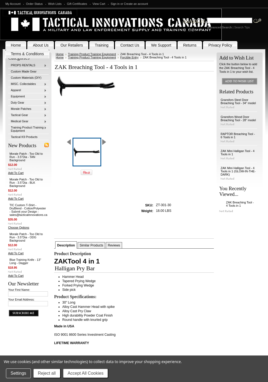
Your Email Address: (21, 299)
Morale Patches (27, 109)
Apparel (27, 90)
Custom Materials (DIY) (26, 77)
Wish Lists (55, 3)
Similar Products (91, 245)
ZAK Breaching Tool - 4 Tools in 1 (240, 204)
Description (66, 245)
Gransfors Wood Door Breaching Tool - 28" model (238, 118)
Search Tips (242, 27)
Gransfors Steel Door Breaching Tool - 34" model (238, 101)
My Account (13, 3)
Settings (18, 373)
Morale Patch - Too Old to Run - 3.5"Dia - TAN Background (26, 157)
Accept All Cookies (86, 373)
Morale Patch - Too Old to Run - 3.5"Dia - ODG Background (26, 237)
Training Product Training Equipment (27, 129)
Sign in (115, 3)
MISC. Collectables (27, 84)
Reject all (47, 373)
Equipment (27, 96)
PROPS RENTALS (27, 65)
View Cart (99, 3)
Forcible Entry (129, 57)
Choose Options (18, 227)
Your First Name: (19, 289)
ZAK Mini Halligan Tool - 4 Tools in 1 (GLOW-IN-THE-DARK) (238, 171)
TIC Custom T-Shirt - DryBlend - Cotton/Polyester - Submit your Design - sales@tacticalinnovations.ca (28, 209)
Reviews (114, 245)
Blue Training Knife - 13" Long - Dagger (25, 261)
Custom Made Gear (24, 71)
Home (60, 54)
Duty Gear (27, 103)
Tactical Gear (27, 115)
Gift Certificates (77, 3)
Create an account (136, 3)
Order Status (34, 3)
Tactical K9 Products (24, 137)
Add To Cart (16, 172)
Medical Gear (27, 121)
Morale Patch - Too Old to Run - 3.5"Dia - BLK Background (26, 182)
